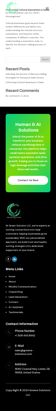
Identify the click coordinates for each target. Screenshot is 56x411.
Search (45, 59)
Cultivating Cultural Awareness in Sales (25, 82)
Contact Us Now (28, 180)
